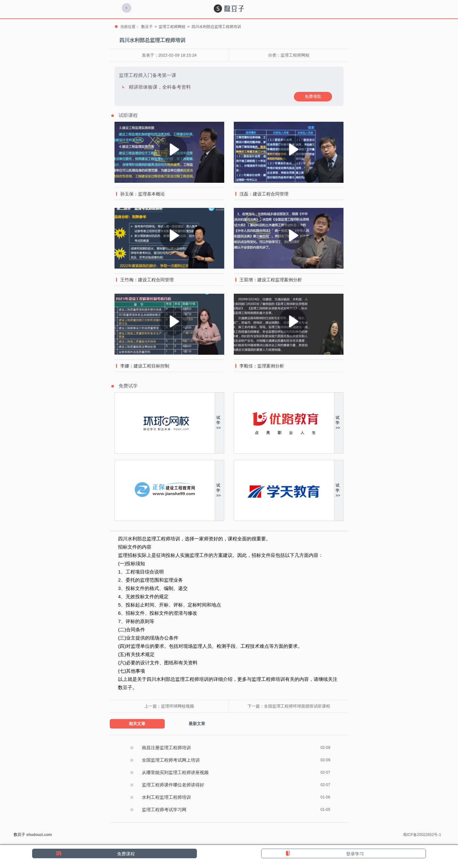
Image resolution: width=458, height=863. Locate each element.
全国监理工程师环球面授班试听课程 (297, 706)
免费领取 (313, 96)
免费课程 (126, 853)
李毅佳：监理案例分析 (261, 365)
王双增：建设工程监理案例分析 (270, 279)
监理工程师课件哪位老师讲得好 (173, 784)
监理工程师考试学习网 (164, 809)
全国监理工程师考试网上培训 (171, 760)
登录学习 (355, 853)
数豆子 (147, 26)
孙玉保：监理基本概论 (142, 193)
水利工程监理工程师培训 (166, 797)
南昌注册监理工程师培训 (166, 747)
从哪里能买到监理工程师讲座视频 (175, 772)
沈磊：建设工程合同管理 (263, 193)
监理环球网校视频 (177, 706)
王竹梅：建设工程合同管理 (147, 279)
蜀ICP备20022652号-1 (422, 834)
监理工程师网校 (172, 26)
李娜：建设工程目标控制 (144, 365)
